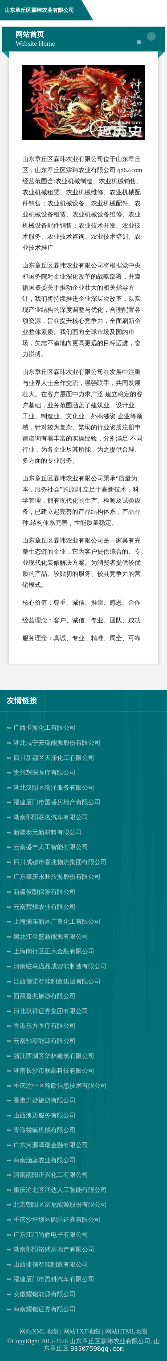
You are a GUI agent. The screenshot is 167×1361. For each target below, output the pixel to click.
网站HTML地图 (126, 1331)
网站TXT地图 (81, 1331)
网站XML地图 (39, 1331)
